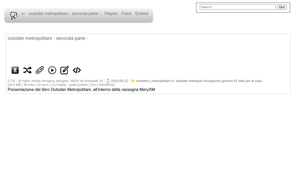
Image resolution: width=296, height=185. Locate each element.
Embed (141, 13)
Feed (126, 13)
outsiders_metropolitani (153, 81)
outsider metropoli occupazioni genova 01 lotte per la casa (219, 81)
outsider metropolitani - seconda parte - (64, 13)
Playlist (111, 13)
